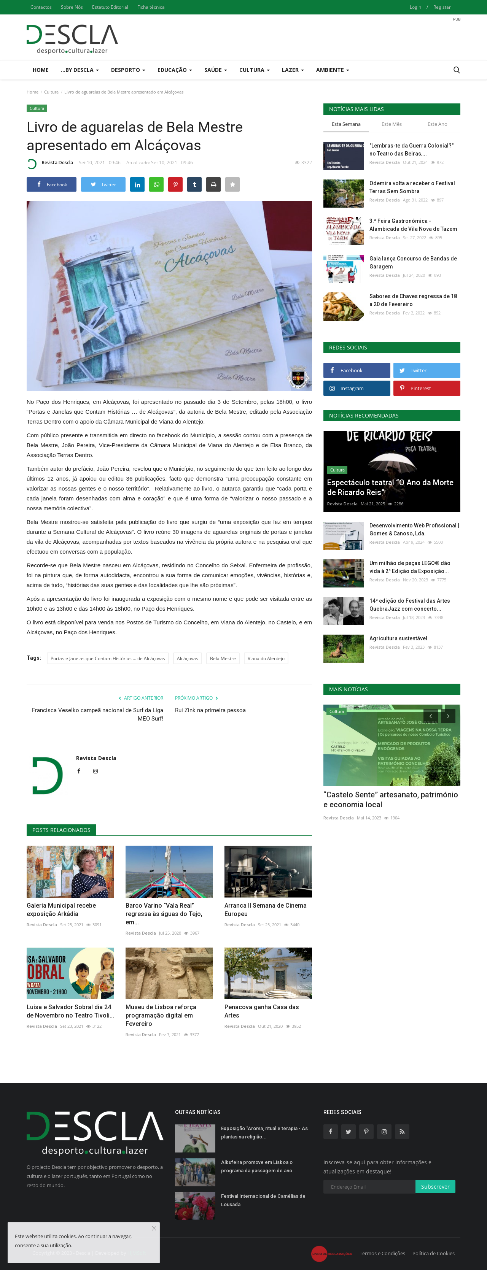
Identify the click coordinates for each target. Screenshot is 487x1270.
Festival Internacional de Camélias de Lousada (263, 1200)
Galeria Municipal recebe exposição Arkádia (61, 910)
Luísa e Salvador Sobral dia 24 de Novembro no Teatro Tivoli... (70, 1011)
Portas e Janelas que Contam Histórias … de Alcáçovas (108, 658)
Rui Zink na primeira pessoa (210, 710)
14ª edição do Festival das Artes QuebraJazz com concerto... (409, 605)
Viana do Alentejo (266, 658)
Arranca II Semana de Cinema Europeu (265, 910)
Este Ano (437, 124)
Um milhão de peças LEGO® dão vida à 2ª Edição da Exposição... (409, 567)
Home (41, 69)
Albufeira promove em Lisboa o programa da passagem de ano (257, 1166)
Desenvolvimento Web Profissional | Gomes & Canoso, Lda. (414, 529)
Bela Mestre (223, 658)
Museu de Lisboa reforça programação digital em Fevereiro (161, 1015)
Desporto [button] (128, 69)
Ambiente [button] (332, 69)
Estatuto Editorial (110, 7)
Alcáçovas (187, 658)
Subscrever (435, 1186)
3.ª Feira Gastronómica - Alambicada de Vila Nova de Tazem (413, 225)
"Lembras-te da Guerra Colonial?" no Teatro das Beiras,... (411, 150)
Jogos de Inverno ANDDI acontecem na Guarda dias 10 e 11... (391, 799)
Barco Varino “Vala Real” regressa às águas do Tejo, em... (164, 914)
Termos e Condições (382, 1253)
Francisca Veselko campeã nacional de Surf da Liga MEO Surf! (97, 714)
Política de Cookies (433, 1253)
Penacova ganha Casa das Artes (261, 1011)
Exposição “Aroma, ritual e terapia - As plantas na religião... (264, 1133)
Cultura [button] (254, 69)
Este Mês (392, 124)
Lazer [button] (293, 69)
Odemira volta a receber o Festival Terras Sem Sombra (412, 187)
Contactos (41, 7)
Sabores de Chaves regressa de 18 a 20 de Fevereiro (413, 300)
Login (415, 7)
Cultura (51, 92)
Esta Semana (346, 124)
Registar (442, 7)
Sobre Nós (72, 7)
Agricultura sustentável (398, 638)
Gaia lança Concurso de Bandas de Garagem (413, 263)
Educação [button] (175, 69)
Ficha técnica (151, 7)
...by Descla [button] (80, 69)
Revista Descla (50, 164)
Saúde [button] (215, 69)
